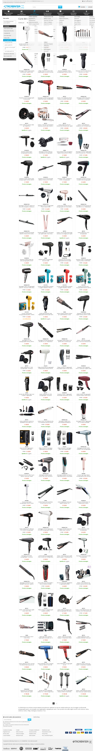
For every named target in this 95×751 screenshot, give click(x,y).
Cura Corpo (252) (7, 34)
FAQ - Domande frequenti (47, 734)
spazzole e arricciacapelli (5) (10, 47)
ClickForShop (36, 715)
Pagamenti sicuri (6, 730)
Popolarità (30, 21)
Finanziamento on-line (46, 730)
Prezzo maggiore (49, 21)
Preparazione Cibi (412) (8, 29)
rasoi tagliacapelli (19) (9, 50)
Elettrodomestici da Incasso (8, 11)
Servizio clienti (6, 732)
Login (84, 1)
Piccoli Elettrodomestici (34, 11)
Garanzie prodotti (32, 730)
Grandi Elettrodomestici (21, 11)
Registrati (89, 1)
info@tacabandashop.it (8, 2)
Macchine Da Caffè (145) (9, 52)
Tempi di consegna (20, 732)
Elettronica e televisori (60, 11)
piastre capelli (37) (8, 43)
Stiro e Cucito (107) (8, 54)
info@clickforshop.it (36, 1)
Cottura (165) (6, 36)
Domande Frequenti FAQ (19, 2)
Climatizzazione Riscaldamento (47, 12)
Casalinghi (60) (7, 31)
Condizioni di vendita (7, 728)
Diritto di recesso (19, 730)
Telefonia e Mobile (86, 11)
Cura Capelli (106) (8, 38)
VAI (29, 718)
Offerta (58, 21)
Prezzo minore (39, 21)
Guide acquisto (32, 734)
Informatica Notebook (73, 11)
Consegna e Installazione (34, 728)
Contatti (17, 728)
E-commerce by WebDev (39, 742)
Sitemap (32, 742)
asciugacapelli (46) (8, 41)
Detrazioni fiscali (19, 734)
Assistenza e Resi (32, 732)
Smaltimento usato (46, 728)
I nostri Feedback (6, 734)
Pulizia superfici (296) (8, 27)
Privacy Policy (10, 724)
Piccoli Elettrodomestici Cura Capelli (8, 21)
